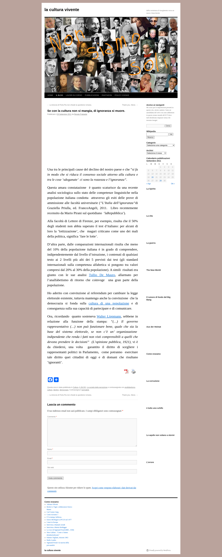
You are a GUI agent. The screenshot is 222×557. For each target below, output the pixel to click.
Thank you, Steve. (130, 105)
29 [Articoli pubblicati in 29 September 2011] (160, 181)
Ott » (173, 184)
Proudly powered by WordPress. (160, 550)
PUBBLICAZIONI (92, 95)
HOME (50, 95)
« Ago (148, 184)
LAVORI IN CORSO (74, 95)
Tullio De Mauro (102, 275)
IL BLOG (59, 95)
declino (56, 390)
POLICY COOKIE (122, 95)
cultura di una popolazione (109, 303)
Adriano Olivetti (52, 504)
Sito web (50, 467)
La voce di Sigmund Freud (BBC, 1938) (60, 530)
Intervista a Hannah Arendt (56, 525)
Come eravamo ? (52, 515)
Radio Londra (51, 540)
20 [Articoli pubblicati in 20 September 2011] (152, 177)
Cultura (75, 387)
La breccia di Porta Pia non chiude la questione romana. (69, 105)
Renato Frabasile (80, 114)
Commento (52, 417)
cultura (49, 390)
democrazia (64, 390)
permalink (85, 390)
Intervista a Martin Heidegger (57, 527)
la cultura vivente (61, 9)
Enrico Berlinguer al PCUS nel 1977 (59, 520)
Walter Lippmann (109, 316)
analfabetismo (130, 387)
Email (50, 458)
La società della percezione (97, 387)
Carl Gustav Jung (52, 512)
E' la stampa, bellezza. (54, 517)
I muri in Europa (52, 522)
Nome (50, 449)
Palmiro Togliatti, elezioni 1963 (57, 538)
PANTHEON (107, 95)
